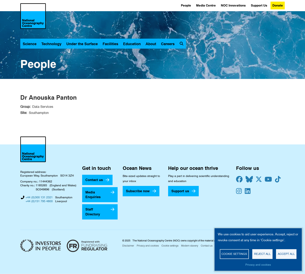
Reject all (262, 253)
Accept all (286, 253)
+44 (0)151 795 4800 (39, 201)
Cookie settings (169, 245)
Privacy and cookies (148, 245)
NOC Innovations (233, 5)
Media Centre (206, 5)
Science (30, 44)
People (186, 5)
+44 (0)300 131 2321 (39, 197)
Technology (51, 44)
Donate (277, 5)
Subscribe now (138, 191)
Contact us (94, 180)
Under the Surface (82, 44)
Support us (180, 191)
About (151, 44)
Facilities (110, 44)
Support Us (259, 5)
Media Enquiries (93, 194)
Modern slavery (189, 245)
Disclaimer (128, 245)
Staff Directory (92, 211)
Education (132, 44)
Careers (168, 44)
